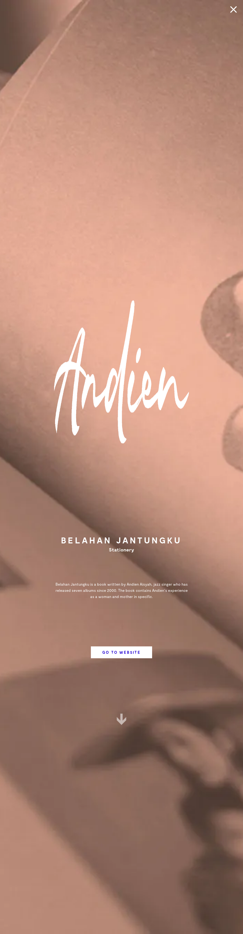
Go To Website (121, 652)
